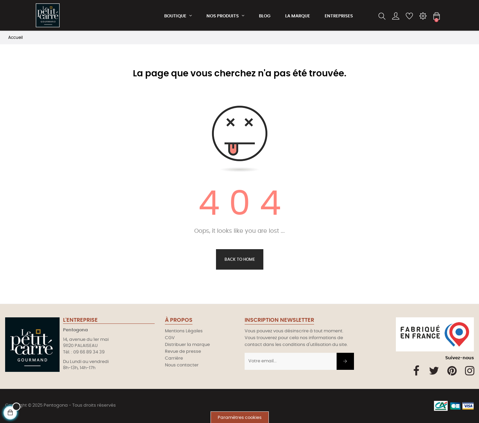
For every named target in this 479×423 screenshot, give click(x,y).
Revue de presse (183, 351)
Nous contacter (182, 365)
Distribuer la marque (187, 345)
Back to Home (240, 259)
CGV (170, 338)
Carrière (174, 358)
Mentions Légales (184, 331)
